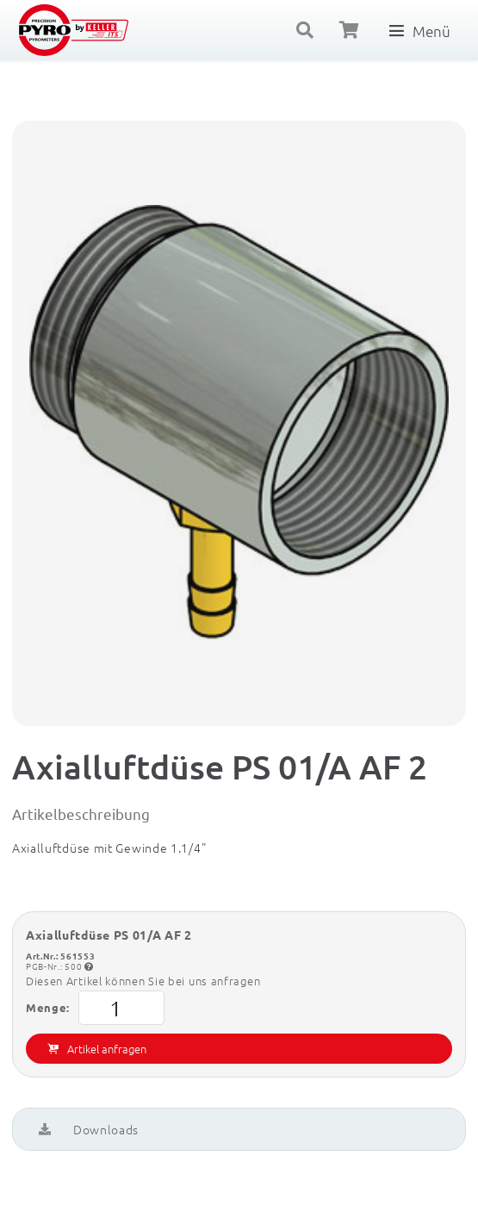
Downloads (89, 1129)
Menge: (95, 1008)
